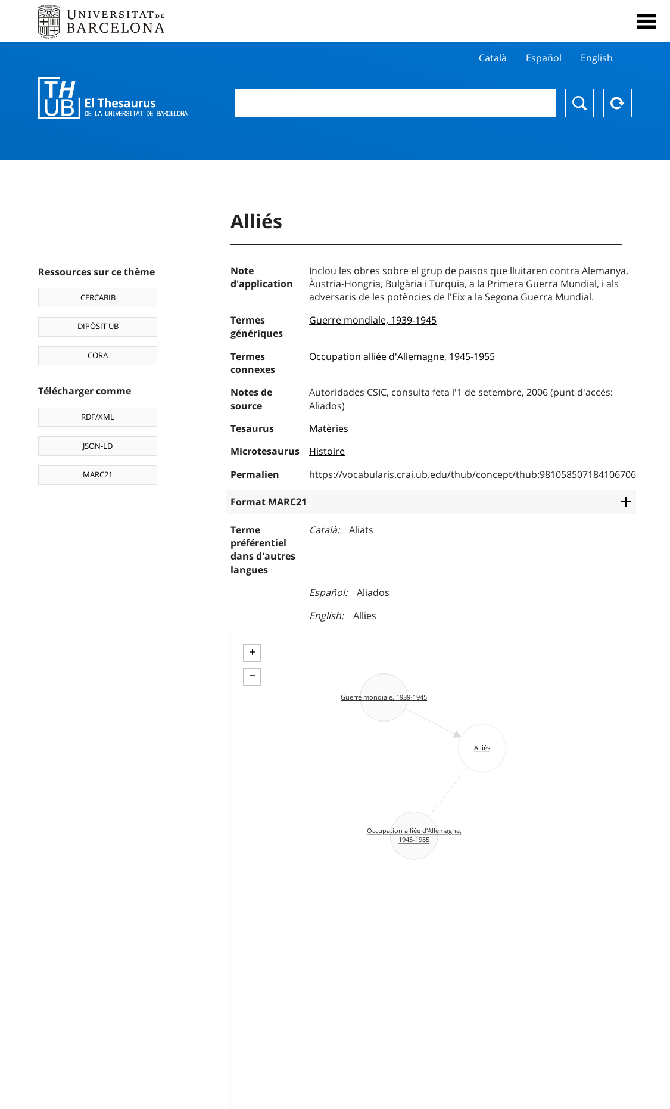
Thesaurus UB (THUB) (113, 98)
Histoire (327, 451)
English (597, 57)
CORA (98, 355)
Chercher (579, 103)
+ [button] (252, 652)
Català (493, 57)
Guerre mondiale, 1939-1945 (373, 320)
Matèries (328, 428)
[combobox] (395, 103)
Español (544, 57)
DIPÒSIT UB (98, 326)
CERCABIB (98, 297)
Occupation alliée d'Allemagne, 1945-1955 (402, 356)
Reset (617, 103)
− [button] (252, 676)
